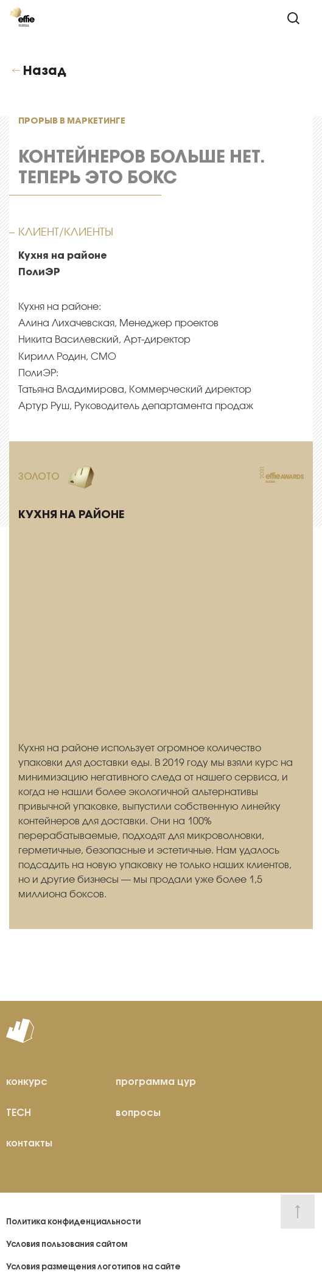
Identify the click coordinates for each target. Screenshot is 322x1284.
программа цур (156, 1081)
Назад (44, 70)
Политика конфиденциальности (73, 1221)
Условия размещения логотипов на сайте (93, 1266)
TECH (18, 1112)
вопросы (138, 1112)
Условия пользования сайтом (66, 1244)
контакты (29, 1142)
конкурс (26, 1081)
